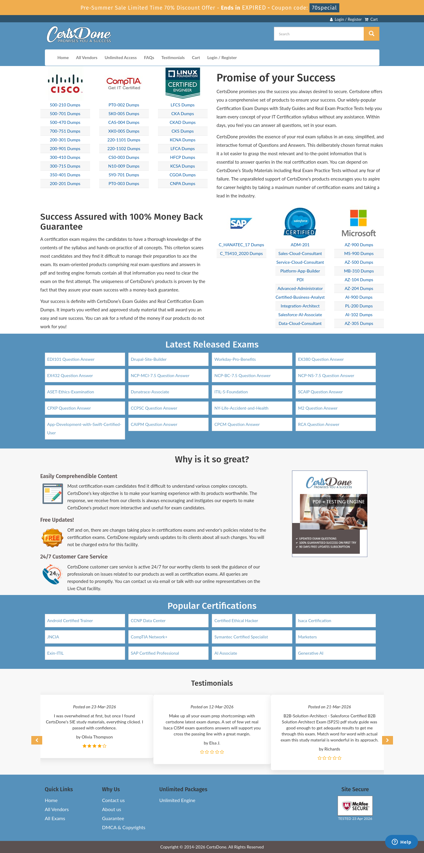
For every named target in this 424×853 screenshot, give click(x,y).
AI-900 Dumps (358, 297)
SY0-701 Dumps (123, 174)
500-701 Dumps (65, 113)
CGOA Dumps (183, 174)
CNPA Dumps (182, 183)
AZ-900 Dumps (359, 244)
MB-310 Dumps (359, 270)
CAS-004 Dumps (123, 122)
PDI (300, 279)
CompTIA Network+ (149, 636)
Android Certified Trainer (70, 620)
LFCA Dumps (183, 148)
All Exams (55, 818)
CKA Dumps (182, 113)
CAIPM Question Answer (154, 424)
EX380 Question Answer (321, 359)
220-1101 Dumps (123, 139)
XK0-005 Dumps (123, 131)
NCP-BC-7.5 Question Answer (242, 375)
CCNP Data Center (148, 620)
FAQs (149, 57)
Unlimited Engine (177, 800)
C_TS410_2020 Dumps (241, 253)
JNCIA (53, 636)
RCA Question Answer (318, 424)
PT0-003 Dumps (123, 183)
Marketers (307, 636)
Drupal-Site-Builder (149, 359)
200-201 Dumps (65, 183)
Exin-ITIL (55, 653)
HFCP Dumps (182, 157)
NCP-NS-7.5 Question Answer (326, 375)
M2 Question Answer (318, 408)
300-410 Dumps (65, 157)
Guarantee (113, 818)
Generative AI (310, 653)
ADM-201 (300, 244)
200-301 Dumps (65, 139)
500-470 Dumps (65, 122)
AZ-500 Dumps (359, 262)
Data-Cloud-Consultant (300, 323)
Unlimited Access (121, 57)
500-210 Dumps (65, 104)
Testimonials (173, 57)
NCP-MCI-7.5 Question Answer (160, 375)
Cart (371, 19)
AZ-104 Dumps (359, 279)
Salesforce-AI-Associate (300, 314)
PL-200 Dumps (359, 305)
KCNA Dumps (182, 139)
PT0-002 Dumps (123, 104)
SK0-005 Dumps (123, 113)
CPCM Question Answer (236, 424)
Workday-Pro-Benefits (235, 359)
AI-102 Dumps (358, 314)
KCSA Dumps (182, 165)
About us (111, 809)
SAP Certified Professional (155, 653)
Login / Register (346, 19)
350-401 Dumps (65, 174)
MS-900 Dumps (359, 253)
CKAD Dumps (183, 122)
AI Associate (225, 653)
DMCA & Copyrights (124, 827)
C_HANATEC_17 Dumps (241, 244)
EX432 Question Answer (70, 375)
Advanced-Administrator (300, 288)
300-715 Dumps (65, 165)
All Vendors (86, 57)
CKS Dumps (182, 131)
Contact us (113, 800)
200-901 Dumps (65, 148)
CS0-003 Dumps (123, 157)
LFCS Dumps (182, 104)
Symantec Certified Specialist (241, 636)
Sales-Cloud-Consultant (300, 253)
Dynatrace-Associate (150, 391)
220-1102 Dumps (123, 148)
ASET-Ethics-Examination (70, 391)
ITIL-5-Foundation (231, 391)
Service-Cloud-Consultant (300, 262)
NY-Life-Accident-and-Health (241, 408)
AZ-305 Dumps (359, 323)
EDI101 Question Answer (71, 359)
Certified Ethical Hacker (236, 620)
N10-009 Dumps (124, 165)
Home (63, 57)
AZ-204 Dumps (359, 288)
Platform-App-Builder (300, 270)
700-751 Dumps (65, 131)
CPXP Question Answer (69, 408)
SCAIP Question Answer (320, 391)
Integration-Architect (300, 305)
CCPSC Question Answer (154, 408)
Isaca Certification (314, 620)
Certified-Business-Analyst (300, 297)
